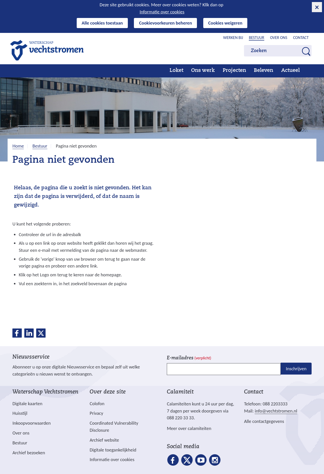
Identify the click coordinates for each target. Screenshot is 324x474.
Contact (301, 37)
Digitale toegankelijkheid (113, 450)
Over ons (278, 37)
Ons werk (203, 70)
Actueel (290, 70)
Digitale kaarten (27, 404)
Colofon (97, 403)
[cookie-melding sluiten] (317, 7)
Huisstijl (19, 413)
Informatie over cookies (162, 12)
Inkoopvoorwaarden (31, 423)
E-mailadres (189, 358)
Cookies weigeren (225, 23)
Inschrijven (296, 369)
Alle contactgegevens (264, 421)
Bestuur (256, 37)
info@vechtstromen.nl (276, 411)
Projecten (234, 70)
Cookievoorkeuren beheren (165, 23)
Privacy (96, 413)
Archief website (104, 440)
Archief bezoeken (28, 453)
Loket (176, 70)
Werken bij (233, 37)
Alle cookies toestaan (102, 23)
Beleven (263, 70)
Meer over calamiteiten (189, 428)
